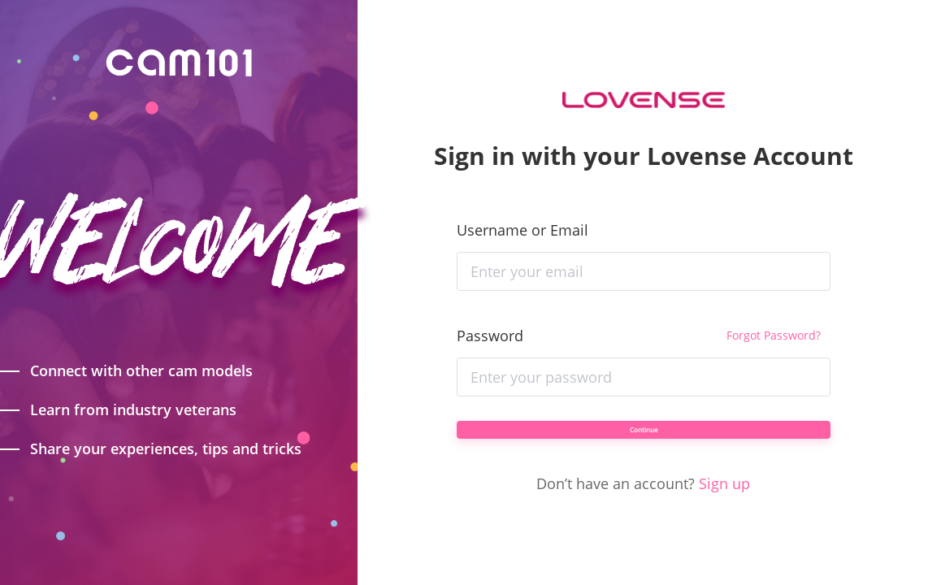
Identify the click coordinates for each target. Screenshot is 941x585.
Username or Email (522, 207)
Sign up (724, 506)
